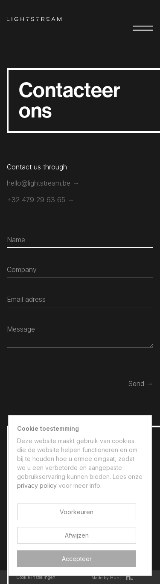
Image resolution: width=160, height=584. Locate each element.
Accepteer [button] (77, 558)
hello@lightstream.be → (43, 183)
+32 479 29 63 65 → (40, 199)
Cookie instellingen (35, 577)
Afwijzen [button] (77, 535)
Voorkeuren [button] (76, 511)
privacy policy (37, 485)
